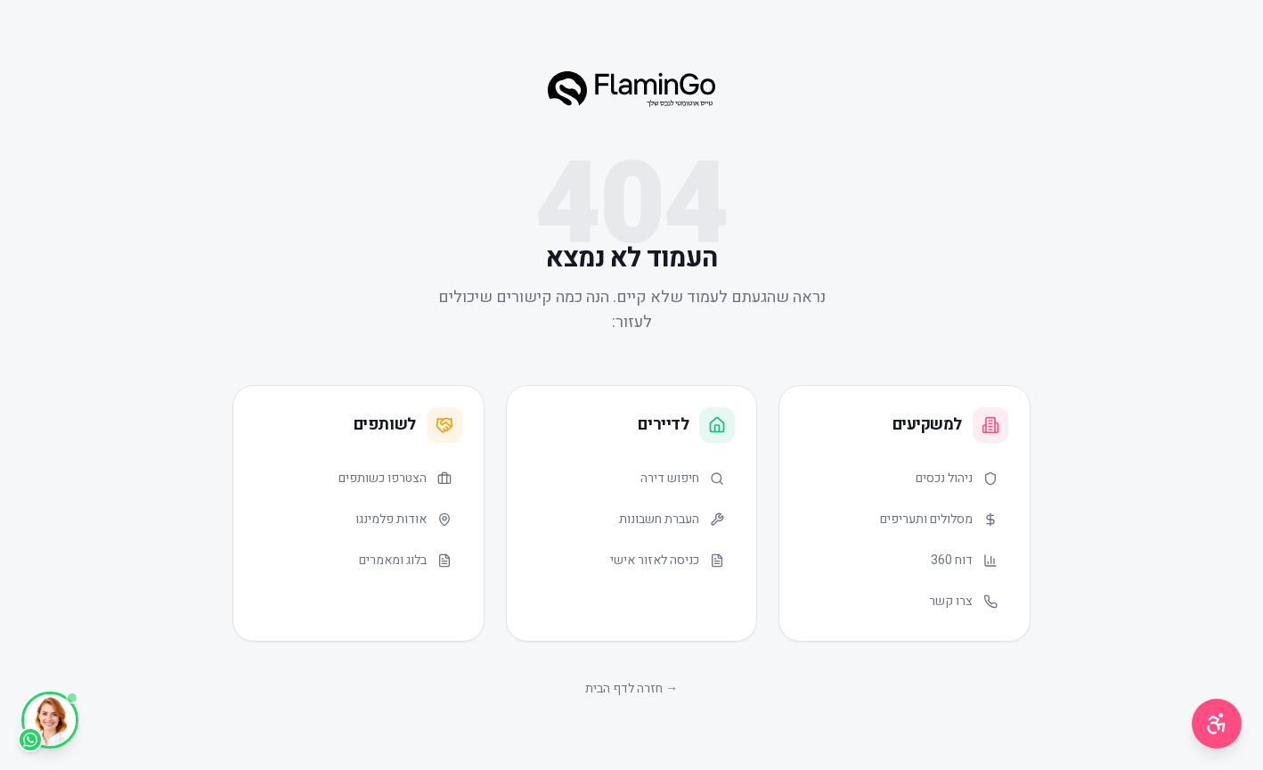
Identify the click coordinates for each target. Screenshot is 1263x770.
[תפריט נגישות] (1217, 724)
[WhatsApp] (49, 720)
